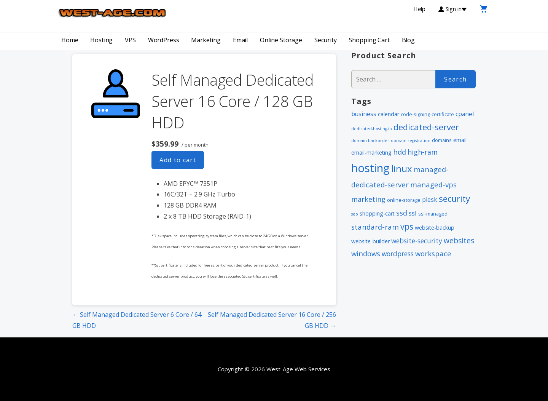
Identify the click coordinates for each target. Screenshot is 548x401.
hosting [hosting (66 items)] (370, 168)
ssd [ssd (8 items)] (401, 212)
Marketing (206, 40)
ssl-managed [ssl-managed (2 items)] (433, 213)
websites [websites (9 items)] (459, 240)
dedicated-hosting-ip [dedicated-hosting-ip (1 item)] (371, 128)
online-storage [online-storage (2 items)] (404, 200)
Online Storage (281, 40)
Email (240, 40)
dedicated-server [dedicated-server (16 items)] (426, 127)
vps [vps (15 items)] (406, 226)
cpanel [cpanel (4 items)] (465, 114)
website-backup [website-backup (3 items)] (434, 227)
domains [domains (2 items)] (442, 140)
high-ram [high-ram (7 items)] (423, 152)
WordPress (163, 40)
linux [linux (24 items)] (401, 168)
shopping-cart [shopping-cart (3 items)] (377, 213)
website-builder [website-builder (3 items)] (370, 241)
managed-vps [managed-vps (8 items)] (433, 184)
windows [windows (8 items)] (365, 253)
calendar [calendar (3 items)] (388, 114)
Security (325, 40)
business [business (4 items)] (363, 114)
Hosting (101, 40)
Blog (408, 40)
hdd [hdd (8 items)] (399, 152)
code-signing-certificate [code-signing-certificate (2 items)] (427, 114)
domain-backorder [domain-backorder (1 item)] (370, 140)
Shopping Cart (369, 40)
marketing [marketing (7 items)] (368, 199)
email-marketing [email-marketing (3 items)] (371, 152)
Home (69, 40)
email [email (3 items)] (460, 140)
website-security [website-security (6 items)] (416, 240)
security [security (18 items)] (454, 198)
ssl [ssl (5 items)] (413, 213)
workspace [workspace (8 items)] (433, 253)
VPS (130, 40)
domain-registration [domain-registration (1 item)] (410, 140)
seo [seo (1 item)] (354, 214)
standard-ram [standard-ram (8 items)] (375, 227)
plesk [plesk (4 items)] (429, 199)
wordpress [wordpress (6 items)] (398, 253)
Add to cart (177, 160)
